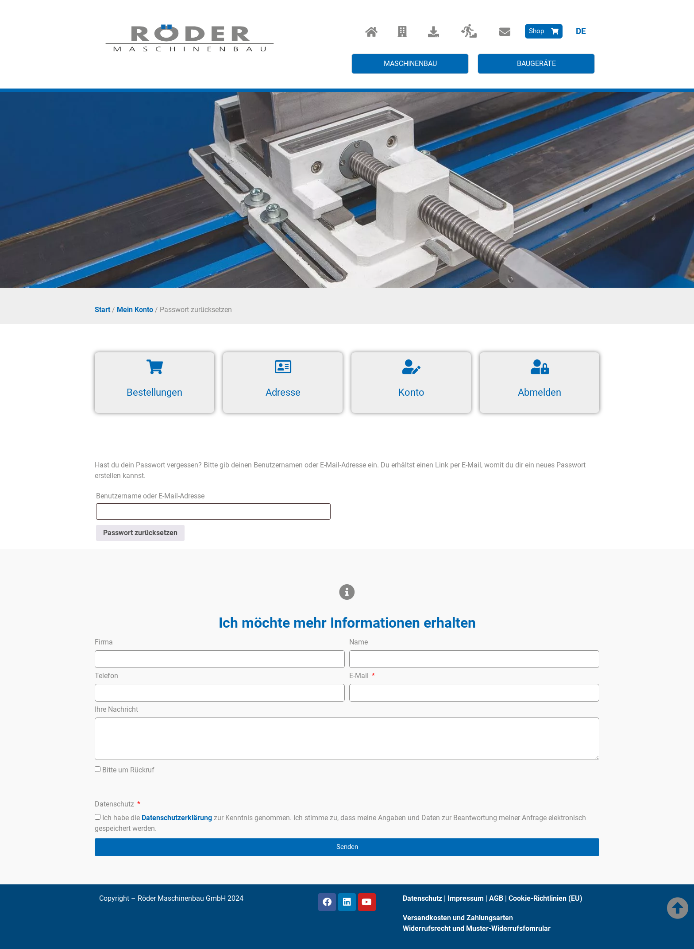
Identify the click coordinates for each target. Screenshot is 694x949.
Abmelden (539, 392)
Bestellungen (154, 392)
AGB (496, 898)
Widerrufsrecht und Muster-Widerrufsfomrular (477, 928)
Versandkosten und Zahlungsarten (458, 918)
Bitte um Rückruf (128, 769)
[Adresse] (283, 366)
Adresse (283, 392)
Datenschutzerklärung (177, 818)
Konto (411, 392)
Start (102, 309)
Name (358, 642)
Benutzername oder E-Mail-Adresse (170, 494)
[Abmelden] (539, 366)
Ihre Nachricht (116, 710)
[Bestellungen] (154, 366)
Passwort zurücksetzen (140, 533)
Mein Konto (135, 309)
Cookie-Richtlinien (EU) (545, 898)
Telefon (106, 676)
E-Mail (359, 676)
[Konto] (411, 366)
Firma (104, 642)
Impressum (465, 898)
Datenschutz (115, 804)
